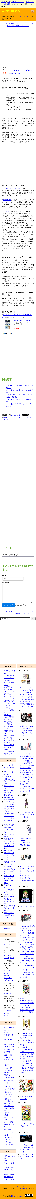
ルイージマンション (27, 906)
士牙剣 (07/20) (9, 958)
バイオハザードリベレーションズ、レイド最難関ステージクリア (9, 818)
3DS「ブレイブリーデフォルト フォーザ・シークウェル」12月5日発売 (9, 806)
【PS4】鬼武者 (25, 1040)
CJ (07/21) (8, 955)
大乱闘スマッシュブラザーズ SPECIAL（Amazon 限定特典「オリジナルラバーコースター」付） (27, 1002)
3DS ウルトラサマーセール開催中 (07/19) (9, 710)
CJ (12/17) (8, 1011)
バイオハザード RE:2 (27, 1154)
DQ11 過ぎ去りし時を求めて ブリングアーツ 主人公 (27, 814)
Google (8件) (8, 1068)
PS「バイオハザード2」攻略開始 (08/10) (9, 682)
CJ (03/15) (8, 971)
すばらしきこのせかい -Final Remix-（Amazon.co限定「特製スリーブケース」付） (27, 730)
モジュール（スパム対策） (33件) (8, 1094)
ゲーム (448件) (9, 1027)
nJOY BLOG (11, 11)
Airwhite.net (7, 200)
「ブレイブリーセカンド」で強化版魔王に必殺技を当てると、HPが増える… (9, 790)
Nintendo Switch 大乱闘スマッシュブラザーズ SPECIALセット (27, 928)
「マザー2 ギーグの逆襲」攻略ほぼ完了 (9, 915)
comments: (6, 582)
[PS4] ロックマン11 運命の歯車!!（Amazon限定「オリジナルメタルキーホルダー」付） (27, 786)
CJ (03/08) (8, 978)
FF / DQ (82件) (9, 1044)
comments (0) (15, 415)
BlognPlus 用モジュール (15, 2)
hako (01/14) (8, 993)
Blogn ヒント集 (9, 1160)
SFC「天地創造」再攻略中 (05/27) (8, 726)
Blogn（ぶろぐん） (17, 1196)
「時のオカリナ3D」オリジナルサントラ (9, 855)
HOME (3, 2)
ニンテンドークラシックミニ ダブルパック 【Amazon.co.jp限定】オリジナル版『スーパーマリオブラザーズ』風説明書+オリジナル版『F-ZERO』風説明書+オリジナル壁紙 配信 (27, 697)
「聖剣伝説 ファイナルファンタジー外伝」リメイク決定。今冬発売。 (9, 843)
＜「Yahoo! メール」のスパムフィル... (15, 23)
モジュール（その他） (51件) (8, 1113)
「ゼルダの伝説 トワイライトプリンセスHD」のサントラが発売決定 (9, 869)
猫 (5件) (7, 1075)
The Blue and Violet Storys (12, 188)
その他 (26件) (9, 1077)
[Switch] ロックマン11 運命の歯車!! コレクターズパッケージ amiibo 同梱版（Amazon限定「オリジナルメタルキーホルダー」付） (27, 761)
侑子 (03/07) (8, 980)
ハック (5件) (8, 1122)
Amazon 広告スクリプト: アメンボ (9, 1170)
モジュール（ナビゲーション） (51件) (9, 1106)
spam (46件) (8, 1129)
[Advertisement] (18, 47)
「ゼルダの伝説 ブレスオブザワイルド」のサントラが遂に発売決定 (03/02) (9, 749)
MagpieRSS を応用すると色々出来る (9, 908)
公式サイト (5, 211)
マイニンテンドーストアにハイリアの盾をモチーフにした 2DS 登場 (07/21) (9, 701)
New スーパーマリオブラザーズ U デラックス (27, 1126)
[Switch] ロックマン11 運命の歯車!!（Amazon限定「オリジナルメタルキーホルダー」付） (27, 774)
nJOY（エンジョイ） (23, 16)
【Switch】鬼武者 (26, 1033)
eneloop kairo (8, 894)
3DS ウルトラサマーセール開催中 (9, 767)
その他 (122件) (9, 1046)
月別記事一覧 (8, 928)
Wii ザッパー (8, 850)
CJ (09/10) (8, 945)
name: (4, 575)
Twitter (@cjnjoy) (9, 1179)
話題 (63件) (7, 1065)
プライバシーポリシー (18, 1186)
